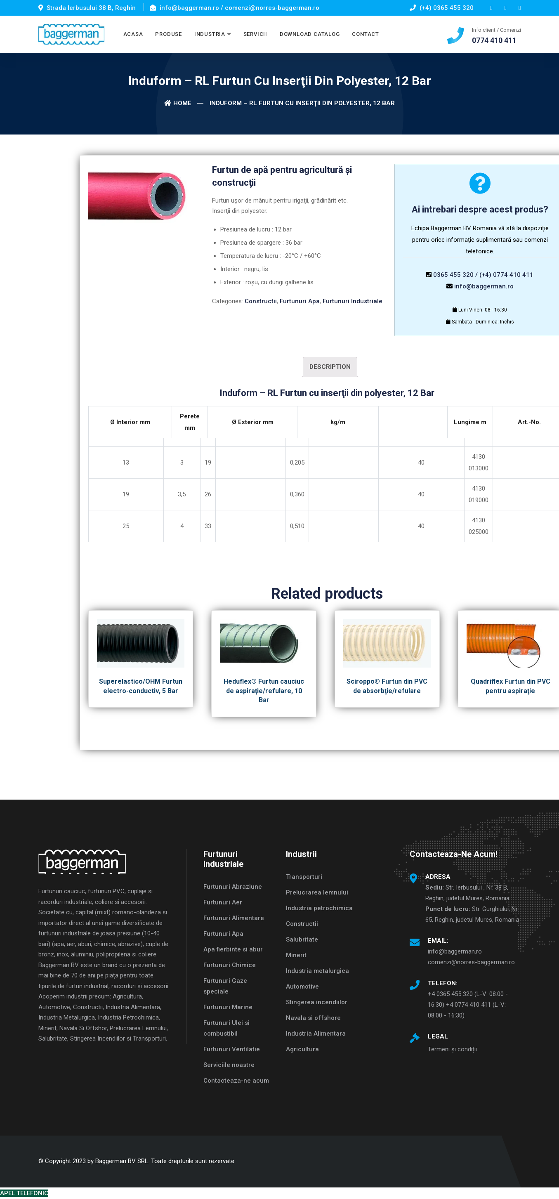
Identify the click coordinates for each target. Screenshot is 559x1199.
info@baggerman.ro (484, 286)
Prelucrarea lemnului (317, 892)
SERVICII (255, 34)
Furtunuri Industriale (352, 301)
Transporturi (304, 876)
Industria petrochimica (319, 908)
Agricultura (302, 1049)
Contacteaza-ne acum (236, 1080)
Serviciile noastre (229, 1065)
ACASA (133, 34)
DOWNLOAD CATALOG (310, 34)
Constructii (261, 301)
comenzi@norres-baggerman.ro (471, 962)
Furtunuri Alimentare (233, 918)
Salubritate (302, 939)
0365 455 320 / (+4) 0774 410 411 (483, 275)
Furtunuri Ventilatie (231, 1049)
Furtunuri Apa (300, 301)
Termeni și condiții (452, 1049)
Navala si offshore (313, 1018)
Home (177, 103)
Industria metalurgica (317, 971)
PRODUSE (168, 34)
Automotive (302, 986)
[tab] (330, 367)
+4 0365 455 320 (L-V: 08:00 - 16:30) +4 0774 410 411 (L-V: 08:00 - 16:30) (468, 1004)
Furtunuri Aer (222, 902)
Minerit (296, 955)
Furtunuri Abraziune (232, 886)
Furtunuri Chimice (229, 965)
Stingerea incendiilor (316, 1002)
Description (330, 367)
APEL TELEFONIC (24, 1193)
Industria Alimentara (316, 1033)
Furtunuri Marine (227, 1007)
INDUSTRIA (209, 34)
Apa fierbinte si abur (233, 949)
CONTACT (365, 34)
